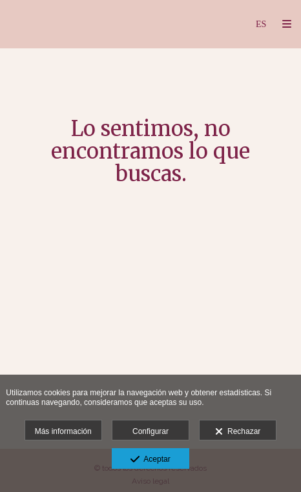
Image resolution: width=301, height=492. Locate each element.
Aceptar (150, 460)
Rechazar (237, 432)
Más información (63, 431)
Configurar (150, 431)
